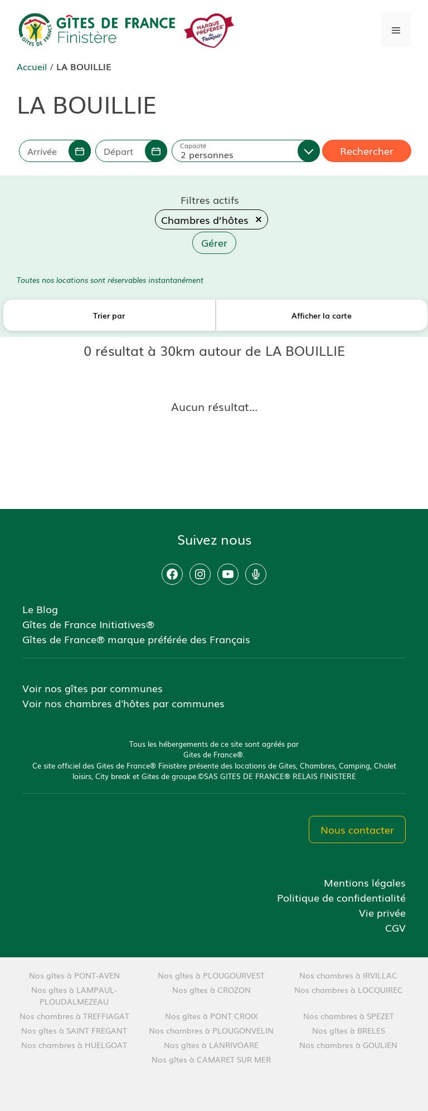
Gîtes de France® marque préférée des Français (136, 639)
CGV (395, 927)
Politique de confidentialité (341, 897)
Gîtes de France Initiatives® (88, 623)
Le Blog (40, 608)
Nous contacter (357, 829)
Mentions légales (365, 882)
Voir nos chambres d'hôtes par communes (123, 703)
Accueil (32, 66)
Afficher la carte (321, 315)
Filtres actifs (210, 199)
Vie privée (382, 912)
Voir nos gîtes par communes (92, 688)
